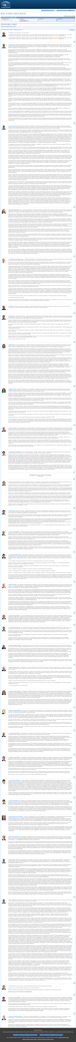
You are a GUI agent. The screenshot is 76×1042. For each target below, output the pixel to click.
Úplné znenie (23, 13)
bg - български (41, 10)
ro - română (68, 10)
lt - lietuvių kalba (60, 10)
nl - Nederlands (64, 10)
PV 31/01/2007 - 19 (23, 20)
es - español (43, 10)
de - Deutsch (47, 10)
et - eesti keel (49, 10)
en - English (51, 10)
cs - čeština (44, 10)
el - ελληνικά (50, 10)
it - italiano (57, 10)
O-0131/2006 (4, 20)
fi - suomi (72, 10)
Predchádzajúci (9, 13)
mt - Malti (63, 10)
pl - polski (65, 10)
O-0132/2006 (55, 38)
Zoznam (3, 13)
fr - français (53, 10)
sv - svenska (74, 10)
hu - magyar (61, 10)
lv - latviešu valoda (58, 10)
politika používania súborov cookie (29, 1040)
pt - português (67, 10)
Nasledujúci (16, 13)
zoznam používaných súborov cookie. (46, 1040)
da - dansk (46, 10)
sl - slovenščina (71, 10)
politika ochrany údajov (64, 1038)
